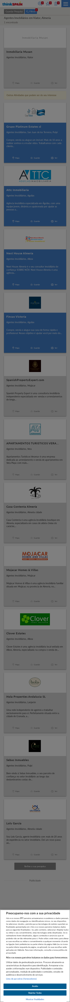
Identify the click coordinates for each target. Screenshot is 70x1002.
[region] (35, 956)
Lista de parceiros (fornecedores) (21, 978)
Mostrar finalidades (35, 999)
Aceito (35, 986)
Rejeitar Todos (35, 993)
